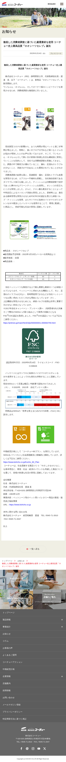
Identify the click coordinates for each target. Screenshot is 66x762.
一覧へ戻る (33, 549)
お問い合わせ (9, 697)
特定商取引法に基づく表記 (14, 719)
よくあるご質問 (9, 655)
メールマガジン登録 (11, 705)
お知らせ (21, 561)
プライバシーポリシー (12, 712)
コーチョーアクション (12, 662)
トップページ (7, 561)
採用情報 (7, 690)
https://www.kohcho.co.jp (20, 504)
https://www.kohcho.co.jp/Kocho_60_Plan (21, 462)
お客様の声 (8, 648)
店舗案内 (7, 683)
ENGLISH (51, 4)
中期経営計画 (9, 669)
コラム (6, 641)
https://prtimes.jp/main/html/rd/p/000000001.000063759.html (29, 323)
